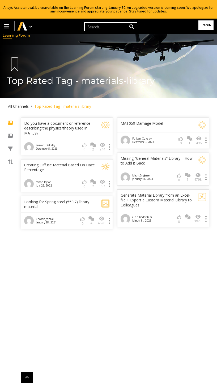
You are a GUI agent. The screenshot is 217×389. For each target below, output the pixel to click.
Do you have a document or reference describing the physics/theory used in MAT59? (57, 128)
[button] (7, 26)
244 (102, 146)
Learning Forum (8, 35)
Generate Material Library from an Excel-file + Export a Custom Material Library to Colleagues (156, 200)
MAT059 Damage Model (142, 123)
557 (102, 183)
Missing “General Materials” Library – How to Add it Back (157, 161)
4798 (198, 177)
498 (199, 140)
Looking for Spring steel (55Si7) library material (56, 204)
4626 (101, 220)
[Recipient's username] (106, 27)
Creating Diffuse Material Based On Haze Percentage (59, 167)
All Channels (18, 106)
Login (206, 25)
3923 (198, 218)
